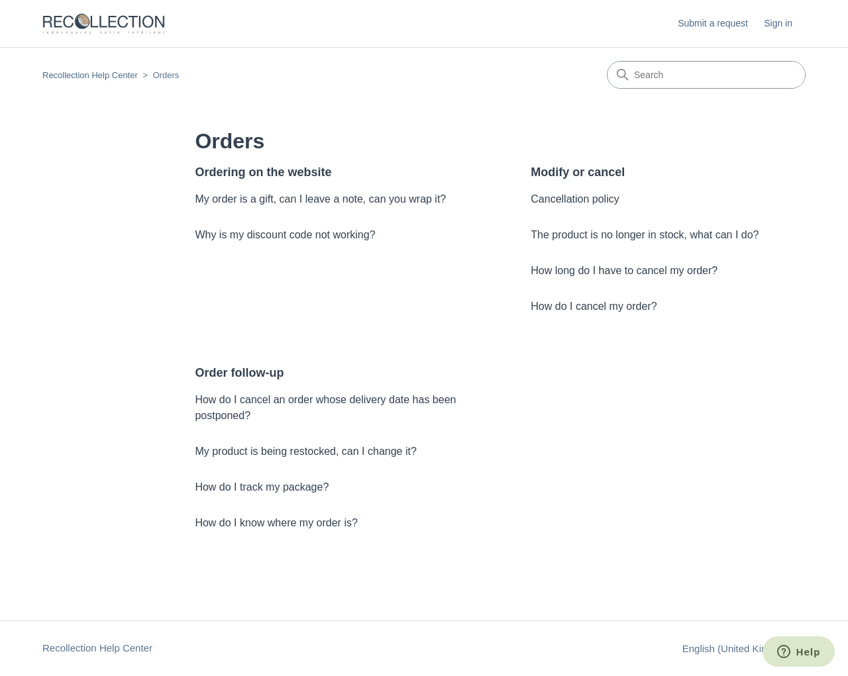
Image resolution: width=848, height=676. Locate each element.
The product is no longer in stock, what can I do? (645, 234)
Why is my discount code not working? (285, 234)
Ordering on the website (263, 172)
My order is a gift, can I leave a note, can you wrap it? (320, 199)
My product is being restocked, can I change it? (305, 451)
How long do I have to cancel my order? (624, 270)
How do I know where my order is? (276, 522)
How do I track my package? (262, 487)
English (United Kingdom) (744, 648)
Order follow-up (239, 372)
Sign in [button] (778, 23)
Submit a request (713, 23)
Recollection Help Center (90, 75)
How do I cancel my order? (594, 306)
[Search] (706, 75)
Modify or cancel (578, 172)
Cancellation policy (575, 199)
